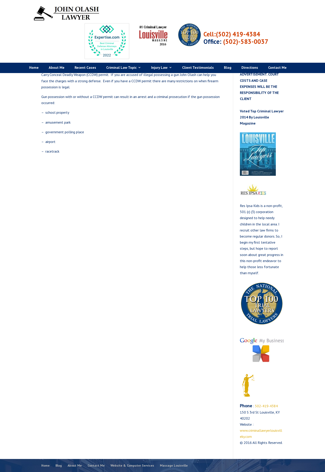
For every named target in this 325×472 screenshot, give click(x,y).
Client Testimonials (198, 50)
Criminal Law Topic (121, 50)
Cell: (249, 16)
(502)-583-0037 (284, 23)
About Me (56, 50)
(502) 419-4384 (277, 16)
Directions (249, 50)
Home (34, 50)
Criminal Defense (253, 55)
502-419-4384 (266, 406)
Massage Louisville (174, 465)
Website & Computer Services (132, 465)
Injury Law (159, 50)
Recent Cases (85, 50)
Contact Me (277, 50)
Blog (227, 50)
